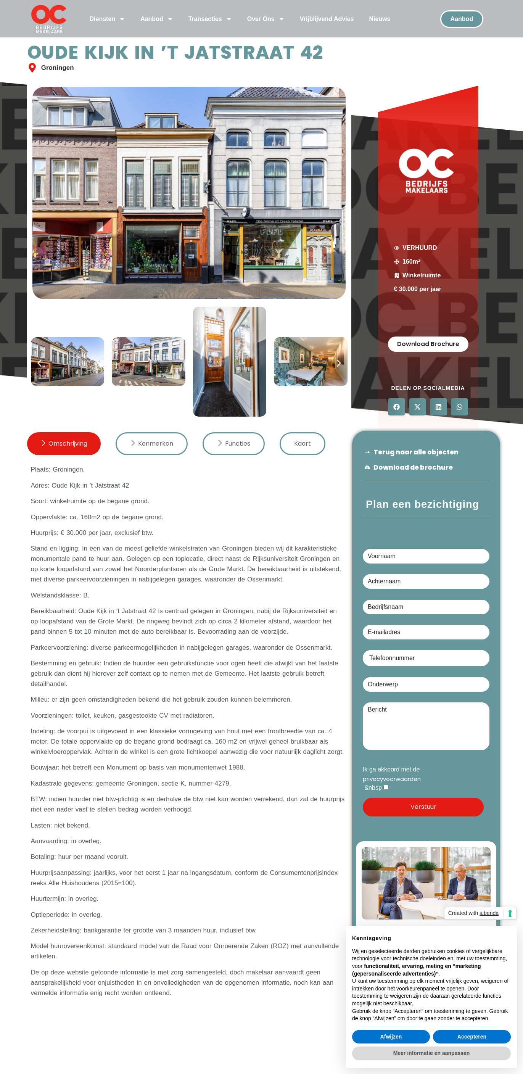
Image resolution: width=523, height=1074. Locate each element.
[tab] (64, 446)
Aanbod (156, 19)
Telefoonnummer (426, 656)
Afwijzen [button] (391, 1037)
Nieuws (379, 19)
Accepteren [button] (471, 1037)
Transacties (210, 19)
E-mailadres (426, 632)
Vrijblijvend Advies (327, 19)
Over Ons (266, 19)
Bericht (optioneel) (426, 726)
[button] (39, 366)
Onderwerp (426, 684)
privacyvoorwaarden (392, 782)
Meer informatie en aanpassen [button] (431, 1053)
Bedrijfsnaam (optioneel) (426, 607)
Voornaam (426, 556)
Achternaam (426, 582)
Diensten (108, 19)
